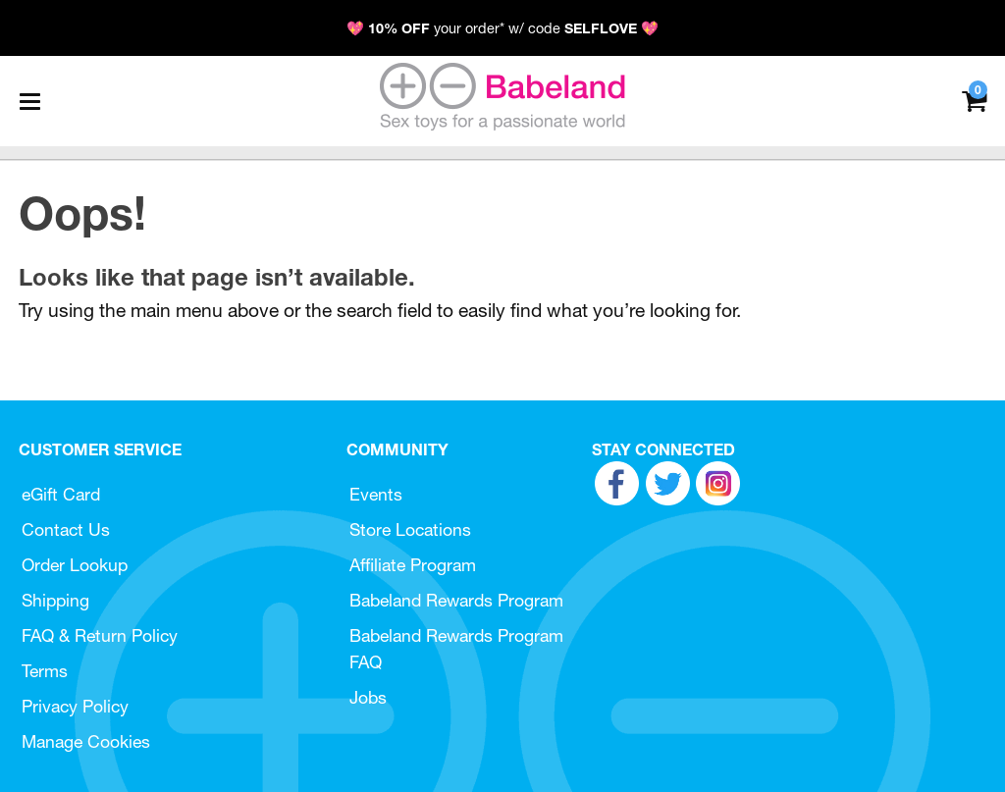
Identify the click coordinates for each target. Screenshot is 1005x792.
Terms (45, 670)
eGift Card (61, 494)
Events (375, 494)
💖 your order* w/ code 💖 (502, 28)
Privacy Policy (75, 706)
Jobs (368, 697)
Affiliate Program (412, 564)
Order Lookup (75, 564)
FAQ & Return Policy (100, 635)
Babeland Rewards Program (456, 600)
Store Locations (410, 529)
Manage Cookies (86, 741)
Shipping (55, 600)
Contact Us (66, 529)
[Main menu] (29, 101)
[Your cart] (974, 99)
